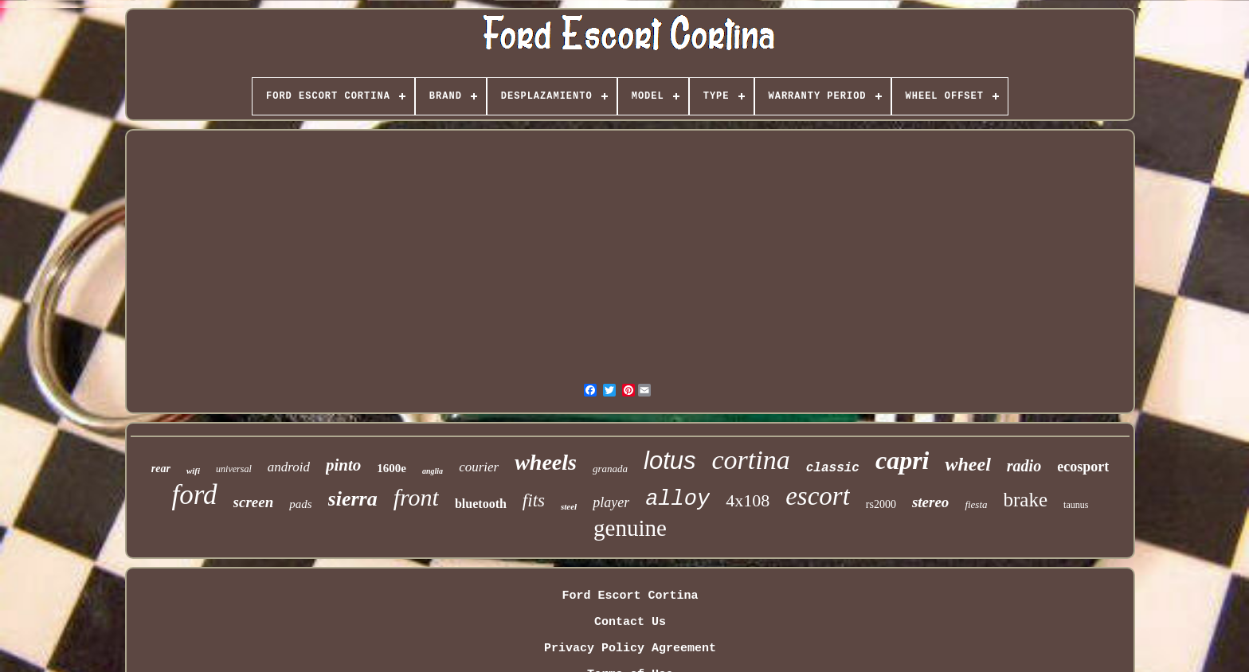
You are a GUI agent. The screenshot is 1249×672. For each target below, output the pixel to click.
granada (610, 469)
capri (902, 460)
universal (234, 469)
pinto (343, 465)
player (611, 502)
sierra (353, 498)
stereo (930, 502)
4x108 (747, 500)
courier (479, 467)
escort (817, 496)
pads (300, 504)
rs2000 (881, 504)
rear (160, 469)
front (416, 497)
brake (1026, 499)
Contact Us (630, 622)
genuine (630, 528)
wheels (546, 462)
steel (569, 506)
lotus (669, 461)
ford (194, 494)
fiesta (976, 504)
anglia (432, 471)
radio (1024, 466)
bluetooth (481, 503)
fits (534, 500)
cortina (751, 460)
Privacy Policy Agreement (630, 648)
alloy (677, 499)
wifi (193, 470)
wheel (967, 464)
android (289, 467)
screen (253, 502)
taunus (1075, 504)
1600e (391, 468)
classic (832, 468)
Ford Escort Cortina (630, 596)
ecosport (1083, 467)
